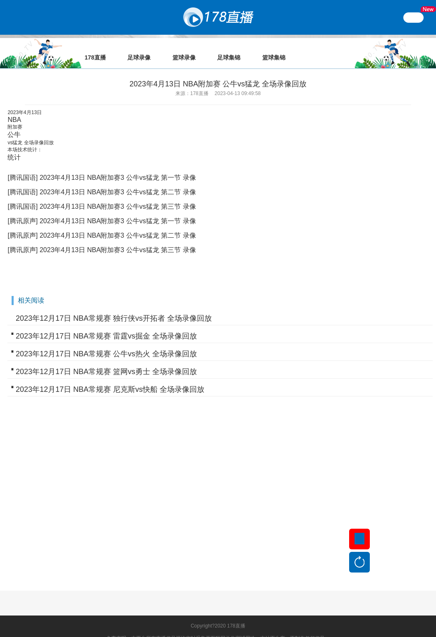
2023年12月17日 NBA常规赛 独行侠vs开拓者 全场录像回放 (114, 307)
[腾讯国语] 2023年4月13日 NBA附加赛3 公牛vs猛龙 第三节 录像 (101, 194)
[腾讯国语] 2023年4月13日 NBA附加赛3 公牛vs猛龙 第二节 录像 (101, 180)
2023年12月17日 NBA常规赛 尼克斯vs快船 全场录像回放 (110, 378)
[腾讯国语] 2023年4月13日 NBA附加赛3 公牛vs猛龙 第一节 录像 (101, 165)
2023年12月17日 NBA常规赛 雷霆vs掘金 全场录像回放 (106, 324)
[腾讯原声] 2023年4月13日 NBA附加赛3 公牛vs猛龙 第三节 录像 (101, 238)
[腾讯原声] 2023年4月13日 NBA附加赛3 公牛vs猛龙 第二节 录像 (101, 223)
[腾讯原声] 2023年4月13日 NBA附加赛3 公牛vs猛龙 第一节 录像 (101, 209)
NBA (14, 108)
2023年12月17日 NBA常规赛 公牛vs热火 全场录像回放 (106, 342)
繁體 (414, 17)
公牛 (14, 122)
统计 (14, 145)
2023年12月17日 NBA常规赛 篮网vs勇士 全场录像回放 (106, 360)
